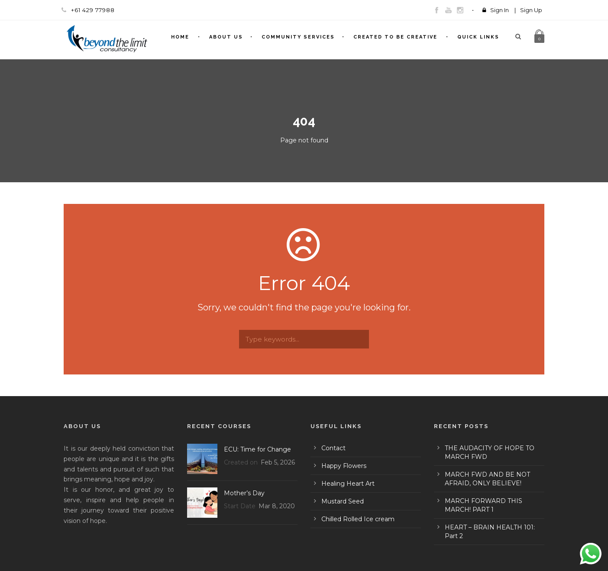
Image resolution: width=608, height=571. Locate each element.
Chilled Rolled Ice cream (358, 519)
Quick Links (478, 37)
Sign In (499, 9)
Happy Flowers (343, 466)
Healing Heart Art (348, 483)
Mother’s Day (244, 493)
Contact (333, 448)
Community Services (298, 37)
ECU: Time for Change (257, 449)
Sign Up (531, 9)
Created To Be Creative (395, 37)
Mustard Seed (342, 501)
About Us (226, 37)
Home (180, 37)
